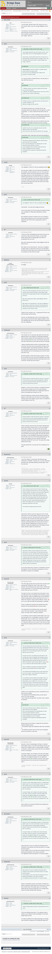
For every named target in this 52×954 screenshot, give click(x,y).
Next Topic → (47, 931)
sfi (5, 229)
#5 (49, 229)
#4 (49, 194)
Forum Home (10, 951)
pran (5, 43)
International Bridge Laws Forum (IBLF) (21, 10)
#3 (49, 162)
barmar (6, 898)
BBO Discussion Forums (6, 10)
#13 (49, 542)
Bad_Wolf (7, 19)
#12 (49, 480)
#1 (49, 19)
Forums (3, 8)
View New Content (44, 10)
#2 (49, 43)
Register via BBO (32, 5)
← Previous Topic (32, 931)
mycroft (6, 579)
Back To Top (4, 951)
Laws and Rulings (35, 10)
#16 (49, 739)
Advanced (51, 8)
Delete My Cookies (17, 951)
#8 (49, 330)
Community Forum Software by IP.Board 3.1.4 (41, 951)
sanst (5, 162)
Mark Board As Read (26, 951)
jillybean (6, 260)
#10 (49, 408)
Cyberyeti (7, 330)
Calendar (14, 8)
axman (6, 480)
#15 (49, 637)
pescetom (7, 814)
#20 (49, 898)
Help (47, 5)
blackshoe (7, 454)
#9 (49, 368)
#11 (49, 454)
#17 (49, 774)
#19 (49, 861)
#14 (49, 578)
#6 (49, 260)
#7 (49, 282)
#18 (49, 814)
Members (9, 8)
